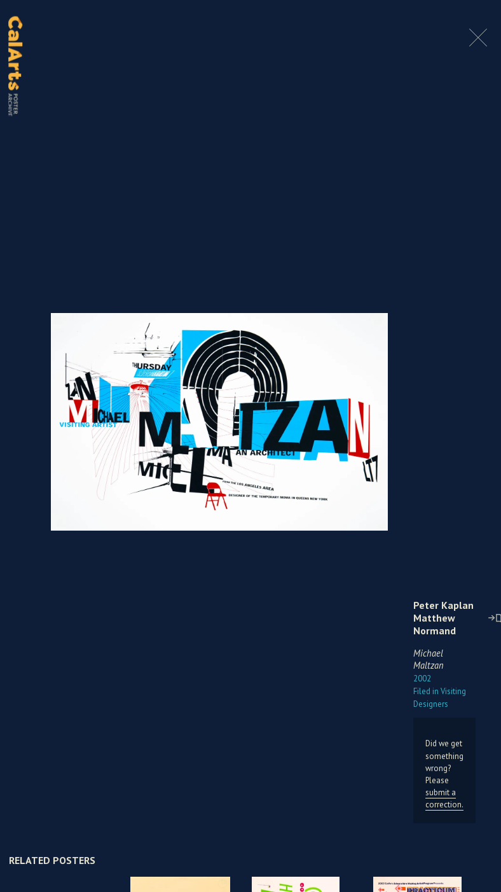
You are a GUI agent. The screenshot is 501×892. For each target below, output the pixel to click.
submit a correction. (444, 798)
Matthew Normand (434, 624)
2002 (422, 678)
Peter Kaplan (443, 605)
